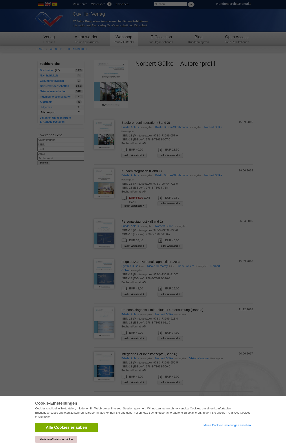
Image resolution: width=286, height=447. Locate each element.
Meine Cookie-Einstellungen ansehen (227, 425)
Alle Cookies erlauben (66, 427)
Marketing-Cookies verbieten (56, 439)
